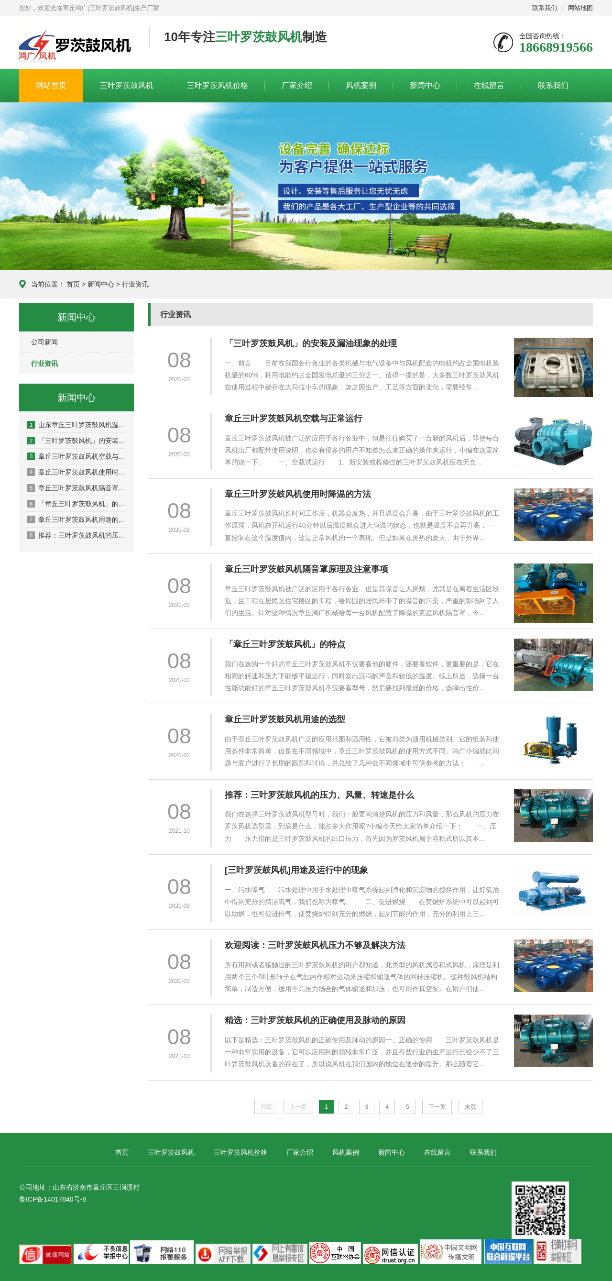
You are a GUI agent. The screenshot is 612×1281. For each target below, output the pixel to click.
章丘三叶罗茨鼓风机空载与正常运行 (77, 456)
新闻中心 (425, 85)
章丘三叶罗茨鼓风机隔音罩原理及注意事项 (77, 488)
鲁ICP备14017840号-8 (52, 1199)
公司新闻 (44, 342)
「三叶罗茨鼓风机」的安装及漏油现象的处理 (77, 440)
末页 (470, 1107)
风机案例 (361, 85)
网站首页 (51, 85)
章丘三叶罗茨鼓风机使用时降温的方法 (77, 472)
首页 (73, 284)
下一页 (437, 1107)
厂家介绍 (297, 85)
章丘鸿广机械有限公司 (77, 43)
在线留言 (489, 85)
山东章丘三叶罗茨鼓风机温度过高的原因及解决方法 (77, 425)
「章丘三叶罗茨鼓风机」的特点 (77, 504)
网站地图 (580, 7)
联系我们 (544, 7)
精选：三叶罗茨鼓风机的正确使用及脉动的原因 (315, 1020)
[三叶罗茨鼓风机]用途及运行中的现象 (296, 870)
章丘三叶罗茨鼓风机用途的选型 (77, 519)
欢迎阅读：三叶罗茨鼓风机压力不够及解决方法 (315, 945)
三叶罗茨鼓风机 (126, 85)
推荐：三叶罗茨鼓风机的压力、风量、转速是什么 (77, 535)
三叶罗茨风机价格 (217, 85)
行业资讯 (135, 284)
